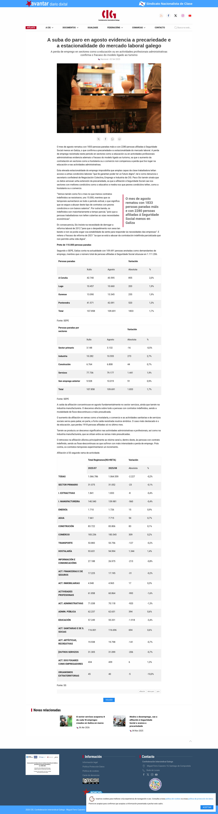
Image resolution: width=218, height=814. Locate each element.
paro (158, 691)
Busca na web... (182, 27)
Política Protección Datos (93, 767)
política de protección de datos (200, 799)
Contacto (160, 27)
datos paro (151, 691)
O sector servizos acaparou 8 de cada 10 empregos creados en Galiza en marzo (90, 720)
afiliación (142, 691)
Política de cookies (91, 771)
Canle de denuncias (91, 775)
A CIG (49, 27)
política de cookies (172, 799)
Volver (109, 700)
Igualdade (93, 27)
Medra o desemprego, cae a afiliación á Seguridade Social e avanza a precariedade (143, 721)
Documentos (70, 27)
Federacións (115, 27)
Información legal (90, 762)
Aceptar (207, 807)
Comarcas (138, 27)
